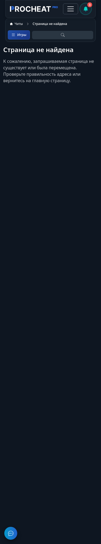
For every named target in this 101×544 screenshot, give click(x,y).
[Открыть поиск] (62, 35)
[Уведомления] (85, 8)
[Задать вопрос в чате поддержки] (10, 533)
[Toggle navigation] (70, 8)
